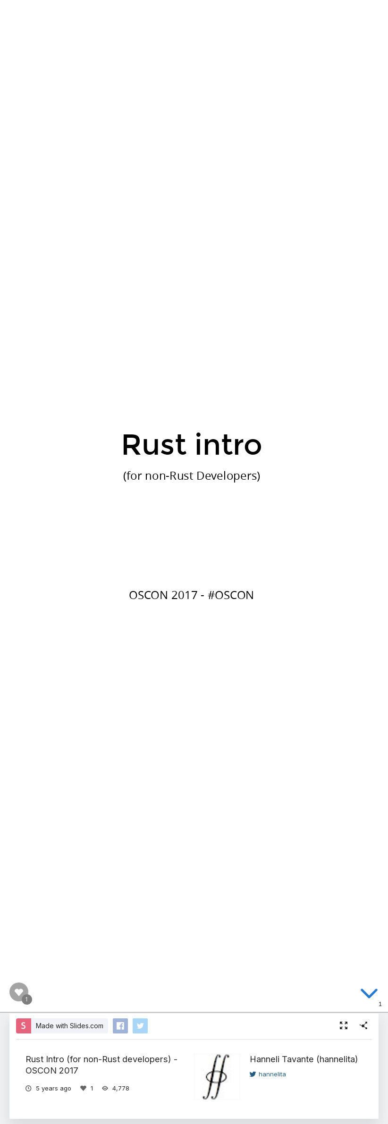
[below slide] (369, 995)
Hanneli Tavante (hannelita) (304, 1059)
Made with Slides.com (69, 1026)
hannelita (268, 1074)
